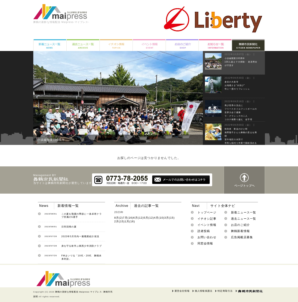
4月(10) (159, 217)
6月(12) (138, 217)
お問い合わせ (206, 237)
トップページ (206, 212)
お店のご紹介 (240, 224)
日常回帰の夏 (69, 226)
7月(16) (128, 217)
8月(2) (118, 217)
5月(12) (149, 217)
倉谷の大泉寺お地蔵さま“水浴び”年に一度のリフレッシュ (237, 85)
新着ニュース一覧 (243, 212)
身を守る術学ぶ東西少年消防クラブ (81, 246)
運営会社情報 (182, 291)
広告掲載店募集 (242, 237)
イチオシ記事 (206, 218)
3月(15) (169, 217)
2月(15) (119, 221)
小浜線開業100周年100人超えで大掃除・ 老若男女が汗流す (65, 141)
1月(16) (130, 221)
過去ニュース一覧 (243, 218)
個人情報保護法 (203, 291)
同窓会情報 (205, 243)
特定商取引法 (225, 291)
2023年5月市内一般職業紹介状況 (80, 236)
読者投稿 (203, 231)
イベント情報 (206, 224)
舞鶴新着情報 (240, 231)
